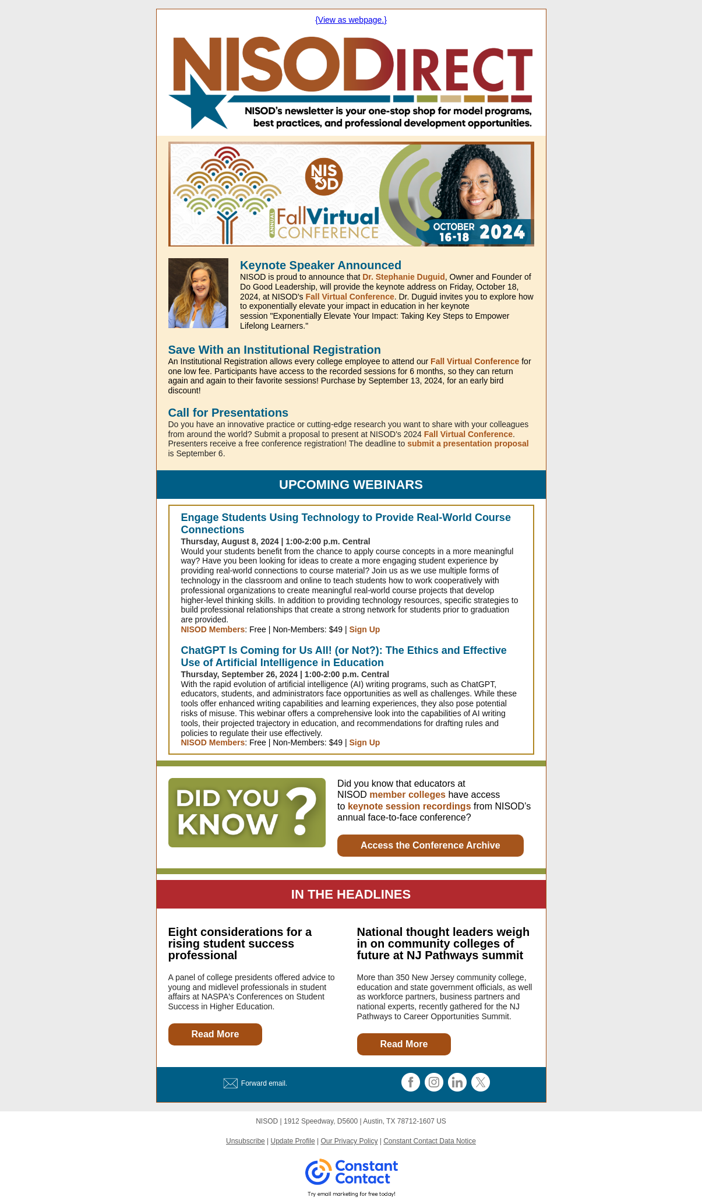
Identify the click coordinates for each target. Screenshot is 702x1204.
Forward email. (264, 1083)
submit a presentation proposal (467, 443)
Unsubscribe (245, 1141)
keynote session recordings (409, 806)
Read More (215, 1034)
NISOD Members (213, 629)
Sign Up (364, 629)
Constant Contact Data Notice (429, 1141)
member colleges (407, 795)
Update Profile (293, 1141)
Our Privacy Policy (349, 1141)
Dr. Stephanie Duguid (403, 276)
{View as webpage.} (351, 19)
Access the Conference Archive (430, 845)
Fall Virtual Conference (349, 296)
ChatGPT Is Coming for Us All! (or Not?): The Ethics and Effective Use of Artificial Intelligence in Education (344, 657)
